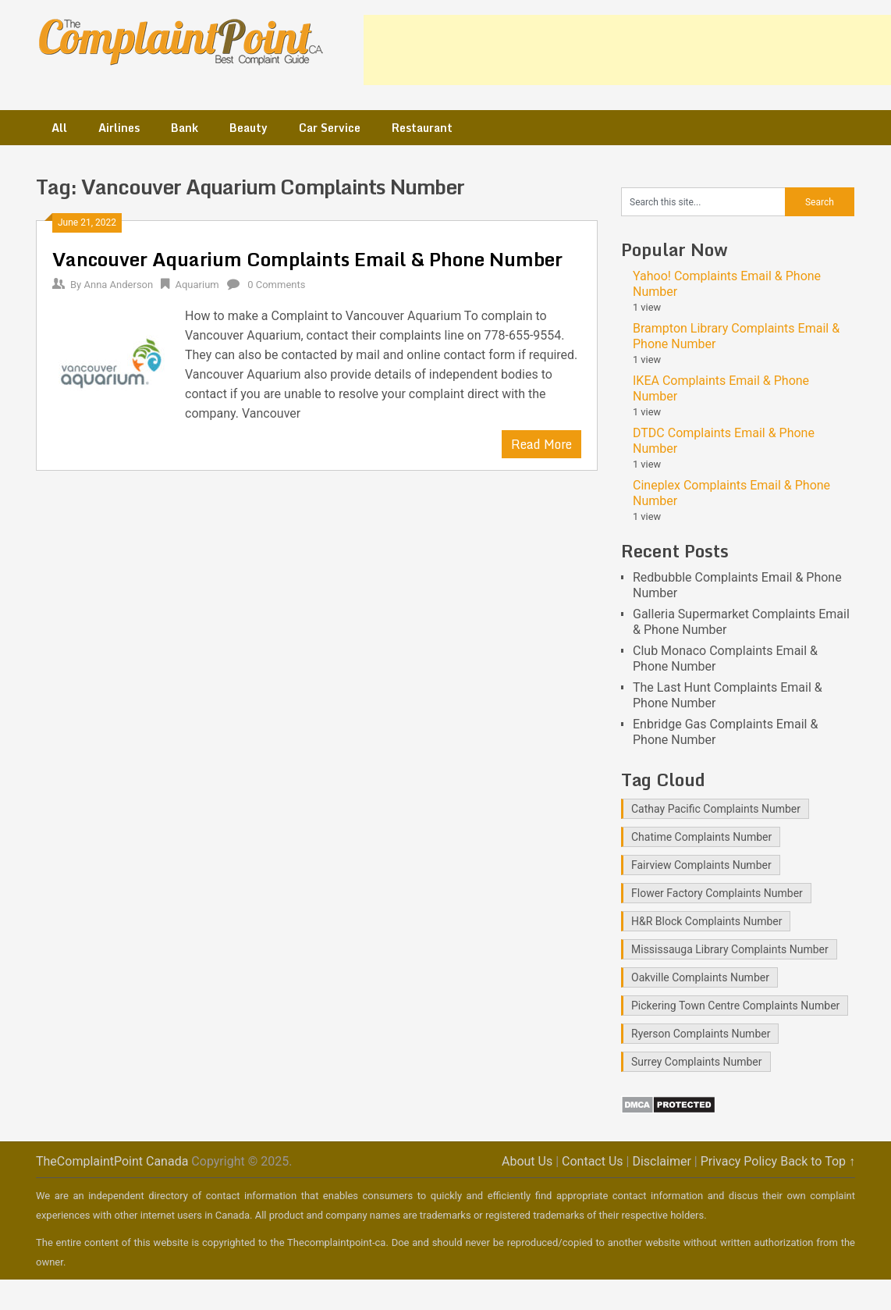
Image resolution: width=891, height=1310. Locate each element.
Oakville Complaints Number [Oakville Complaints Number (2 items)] (700, 977)
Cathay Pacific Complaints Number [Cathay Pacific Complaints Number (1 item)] (715, 809)
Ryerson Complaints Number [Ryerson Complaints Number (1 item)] (700, 1033)
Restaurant (422, 128)
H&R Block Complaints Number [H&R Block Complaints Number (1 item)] (706, 921)
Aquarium (196, 284)
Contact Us (592, 1161)
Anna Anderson (118, 284)
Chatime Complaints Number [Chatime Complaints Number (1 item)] (701, 837)
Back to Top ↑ (817, 1161)
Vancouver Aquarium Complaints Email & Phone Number (307, 259)
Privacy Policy (739, 1161)
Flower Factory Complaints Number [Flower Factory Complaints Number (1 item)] (717, 893)
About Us (527, 1161)
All (59, 128)
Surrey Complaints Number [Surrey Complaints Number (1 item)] (696, 1061)
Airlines (119, 128)
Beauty (248, 128)
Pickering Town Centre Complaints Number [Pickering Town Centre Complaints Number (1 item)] (735, 1005)
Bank (184, 128)
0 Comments (276, 284)
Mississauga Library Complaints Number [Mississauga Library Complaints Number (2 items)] (730, 949)
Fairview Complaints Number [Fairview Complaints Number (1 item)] (701, 865)
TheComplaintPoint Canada (112, 1161)
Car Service (329, 128)
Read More (541, 444)
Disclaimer (661, 1161)
